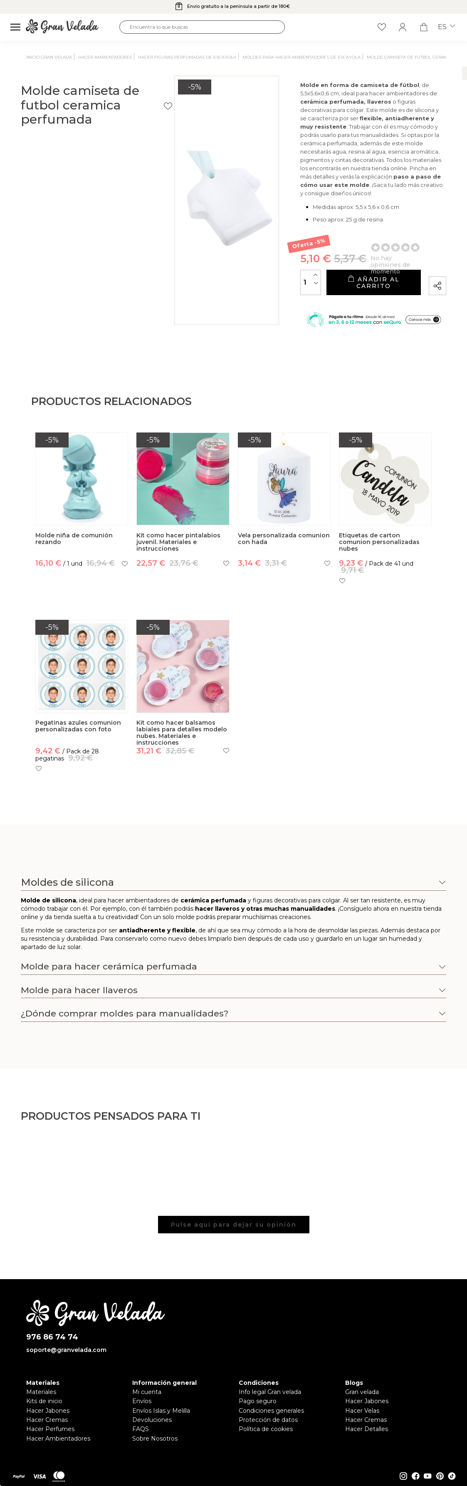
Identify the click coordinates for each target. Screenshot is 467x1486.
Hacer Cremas (47, 1436)
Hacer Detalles (366, 1445)
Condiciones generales (271, 1427)
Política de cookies (266, 1445)
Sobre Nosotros (155, 1455)
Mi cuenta (146, 1408)
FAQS (140, 1445)
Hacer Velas (362, 1427)
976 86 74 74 (52, 1353)
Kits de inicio (44, 1417)
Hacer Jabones (47, 1427)
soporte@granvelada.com (66, 1366)
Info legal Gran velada (270, 1408)
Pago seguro (258, 1417)
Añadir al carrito (339, 291)
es (446, 27)
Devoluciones (152, 1436)
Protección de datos (268, 1436)
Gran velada (362, 1408)
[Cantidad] (244, 291)
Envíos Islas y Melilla (161, 1427)
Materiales (41, 1408)
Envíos (141, 1417)
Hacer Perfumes (50, 1445)
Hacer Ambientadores (58, 1455)
